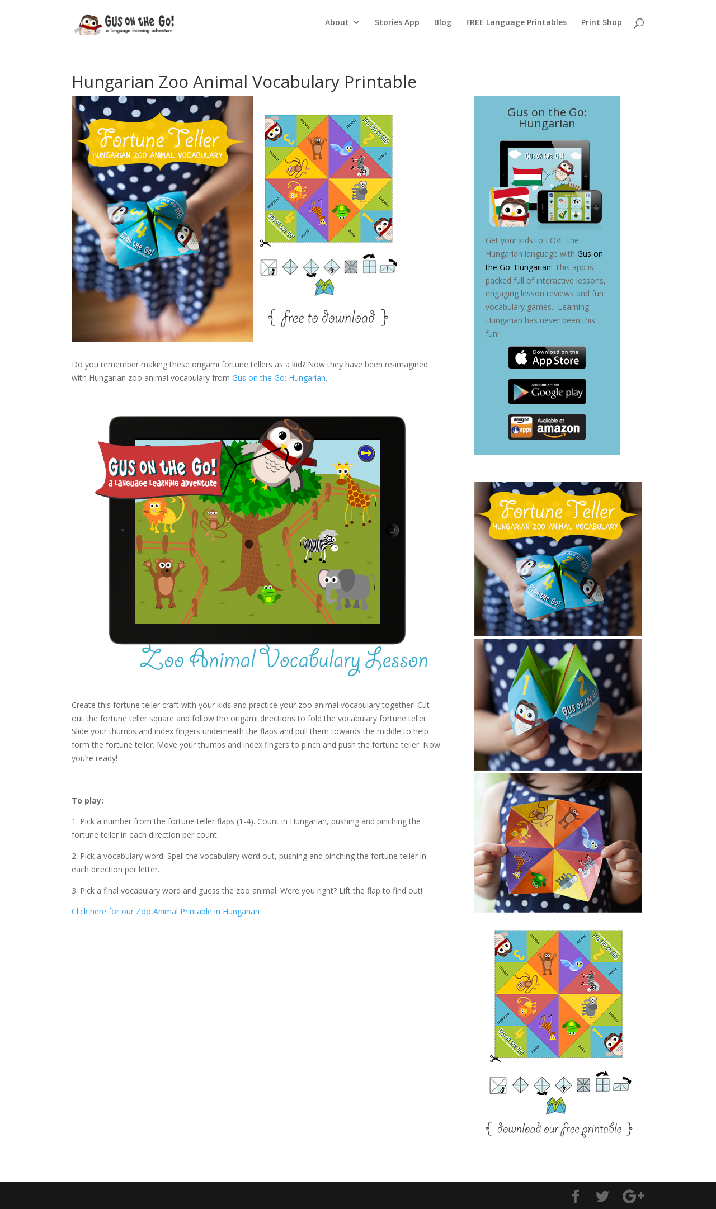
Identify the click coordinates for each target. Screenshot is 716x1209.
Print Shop (601, 22)
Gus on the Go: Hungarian (279, 377)
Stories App (397, 22)
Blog (442, 22)
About (337, 22)
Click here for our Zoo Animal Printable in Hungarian (166, 911)
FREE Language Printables (516, 22)
